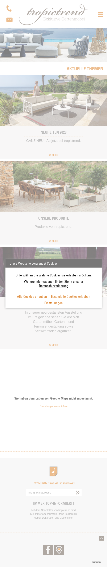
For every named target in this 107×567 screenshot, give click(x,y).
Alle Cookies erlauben (32, 296)
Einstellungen (53, 303)
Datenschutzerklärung (53, 286)
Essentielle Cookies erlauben (70, 296)
